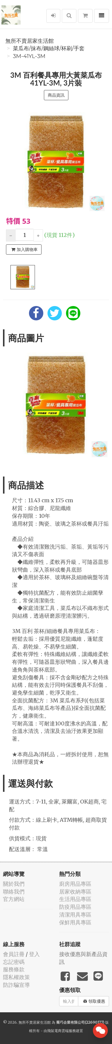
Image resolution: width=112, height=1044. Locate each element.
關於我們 (13, 883)
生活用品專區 (75, 899)
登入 (34, 954)
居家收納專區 (75, 891)
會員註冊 (13, 954)
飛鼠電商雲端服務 (61, 1030)
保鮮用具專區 (75, 922)
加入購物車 (24, 249)
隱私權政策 (16, 977)
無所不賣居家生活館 (29, 41)
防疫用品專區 (75, 906)
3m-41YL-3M (29, 56)
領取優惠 (94, 1001)
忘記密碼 (13, 961)
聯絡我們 (13, 891)
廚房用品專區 (75, 883)
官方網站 (13, 899)
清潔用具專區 (75, 914)
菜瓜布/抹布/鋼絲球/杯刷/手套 (49, 48)
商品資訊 (56, 95)
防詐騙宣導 (16, 984)
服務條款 (13, 969)
